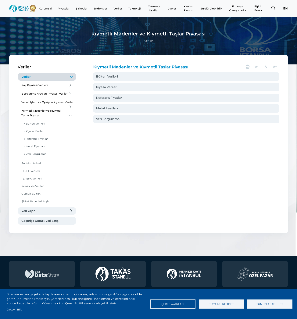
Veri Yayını (28, 211)
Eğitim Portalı (258, 8)
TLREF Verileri (30, 171)
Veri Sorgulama (36, 154)
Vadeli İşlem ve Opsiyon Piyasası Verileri (47, 102)
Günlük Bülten (31, 193)
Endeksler (100, 8)
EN (285, 8)
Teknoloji (134, 8)
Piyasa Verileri (35, 131)
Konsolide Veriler (32, 186)
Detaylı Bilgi (15, 309)
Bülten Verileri (35, 123)
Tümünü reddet (221, 304)
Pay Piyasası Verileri (34, 85)
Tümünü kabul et (269, 304)
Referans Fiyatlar (37, 138)
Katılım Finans (188, 8)
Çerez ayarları (172, 304)
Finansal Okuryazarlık (237, 8)
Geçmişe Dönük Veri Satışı (40, 221)
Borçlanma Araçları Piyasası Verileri (44, 93)
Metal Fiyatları (35, 146)
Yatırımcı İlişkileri (154, 8)
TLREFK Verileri (31, 178)
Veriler (117, 8)
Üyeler (171, 8)
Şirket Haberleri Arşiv (35, 201)
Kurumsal (45, 8)
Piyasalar (64, 8)
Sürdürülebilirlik (211, 8)
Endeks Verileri (31, 163)
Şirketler (82, 8)
